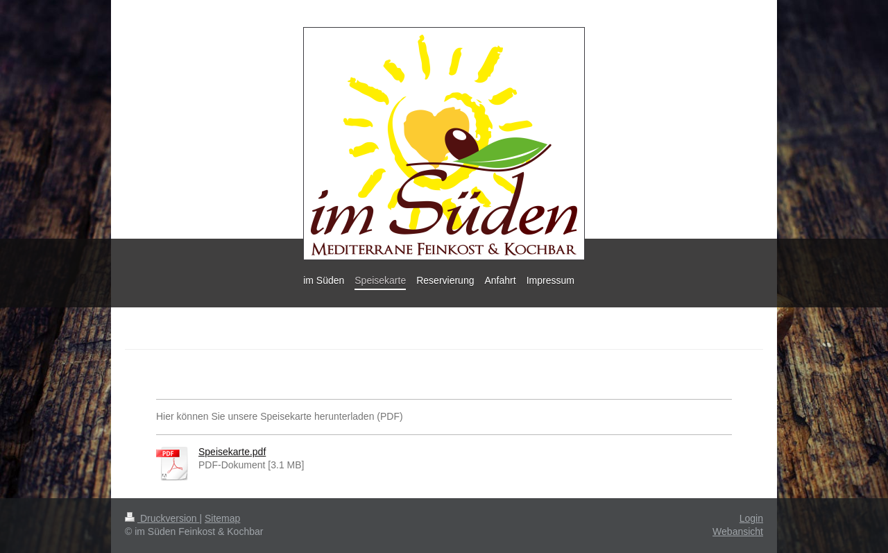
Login (751, 518)
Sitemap (222, 518)
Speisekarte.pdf (232, 451)
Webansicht (737, 531)
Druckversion (162, 518)
